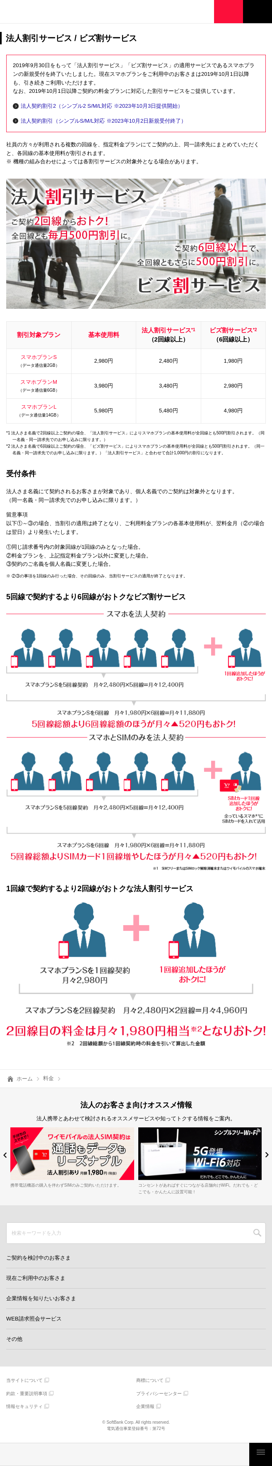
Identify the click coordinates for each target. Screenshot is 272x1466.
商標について (150, 1380)
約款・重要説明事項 (26, 1393)
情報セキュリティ (24, 1406)
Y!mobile (47, 12)
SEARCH (257, 1233)
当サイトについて (24, 1380)
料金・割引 (25, 1454)
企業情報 (145, 1406)
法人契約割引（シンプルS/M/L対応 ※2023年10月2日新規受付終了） (103, 121)
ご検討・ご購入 (174, 1454)
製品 (74, 1454)
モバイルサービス (124, 1454)
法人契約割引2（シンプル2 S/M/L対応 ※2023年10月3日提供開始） (102, 106)
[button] (5, 1155)
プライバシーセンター (159, 1393)
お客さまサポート (224, 1454)
